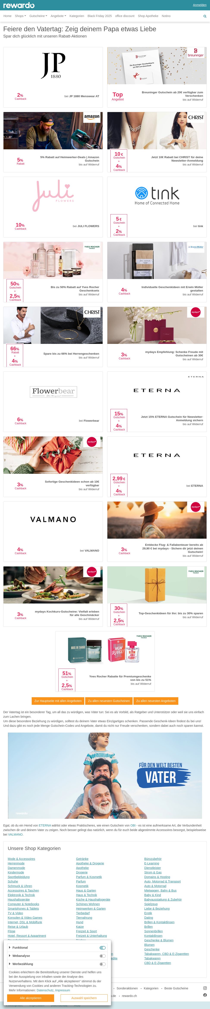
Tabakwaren (152, 958)
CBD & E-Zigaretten (157, 963)
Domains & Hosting (157, 877)
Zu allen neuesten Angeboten (156, 701)
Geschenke (152, 949)
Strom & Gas (152, 872)
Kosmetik (82, 886)
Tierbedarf (83, 913)
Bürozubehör (152, 859)
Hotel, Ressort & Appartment (27, 935)
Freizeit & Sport (86, 931)
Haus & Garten (86, 890)
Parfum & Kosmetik (89, 877)
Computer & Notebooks (23, 904)
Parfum (81, 881)
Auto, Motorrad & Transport (162, 881)
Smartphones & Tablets (23, 908)
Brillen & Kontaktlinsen (159, 922)
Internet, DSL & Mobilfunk (25, 922)
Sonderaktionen (127, 988)
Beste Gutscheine (176, 988)
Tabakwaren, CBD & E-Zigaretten (166, 954)
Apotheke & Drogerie (90, 863)
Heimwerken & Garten (91, 908)
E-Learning (151, 863)
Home (7, 16)
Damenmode (16, 868)
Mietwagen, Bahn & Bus (160, 890)
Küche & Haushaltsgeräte (93, 899)
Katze (80, 926)
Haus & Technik (86, 895)
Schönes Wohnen (88, 904)
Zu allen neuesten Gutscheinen (109, 701)
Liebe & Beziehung (157, 908)
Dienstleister (152, 868)
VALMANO (15, 834)
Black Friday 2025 (100, 16)
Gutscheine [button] (37, 16)
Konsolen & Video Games (25, 917)
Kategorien (77, 16)
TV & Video (15, 913)
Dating (148, 917)
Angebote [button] (57, 16)
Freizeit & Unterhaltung (91, 935)
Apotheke (82, 868)
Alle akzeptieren (30, 998)
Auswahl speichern (84, 998)
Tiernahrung (84, 917)
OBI (133, 825)
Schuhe (13, 881)
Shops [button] (19, 16)
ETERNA (45, 825)
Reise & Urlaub (18, 926)
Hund (79, 922)
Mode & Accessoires (21, 859)
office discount (124, 16)
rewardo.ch (129, 996)
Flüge (11, 931)
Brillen (148, 926)
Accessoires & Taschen (23, 890)
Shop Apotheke (148, 16)
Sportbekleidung (19, 877)
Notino (166, 16)
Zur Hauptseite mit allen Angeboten (58, 701)
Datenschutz (45, 990)
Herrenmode (16, 863)
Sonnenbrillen (153, 931)
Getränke (82, 859)
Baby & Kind (152, 895)
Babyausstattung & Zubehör (163, 899)
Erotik (148, 913)
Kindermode (16, 872)
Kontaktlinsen (153, 935)
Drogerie (82, 872)
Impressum (62, 990)
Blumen (149, 945)
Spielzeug (151, 904)
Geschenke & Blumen (158, 940)
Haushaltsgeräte (19, 899)
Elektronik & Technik (21, 895)
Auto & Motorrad (155, 886)
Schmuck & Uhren (20, 886)
